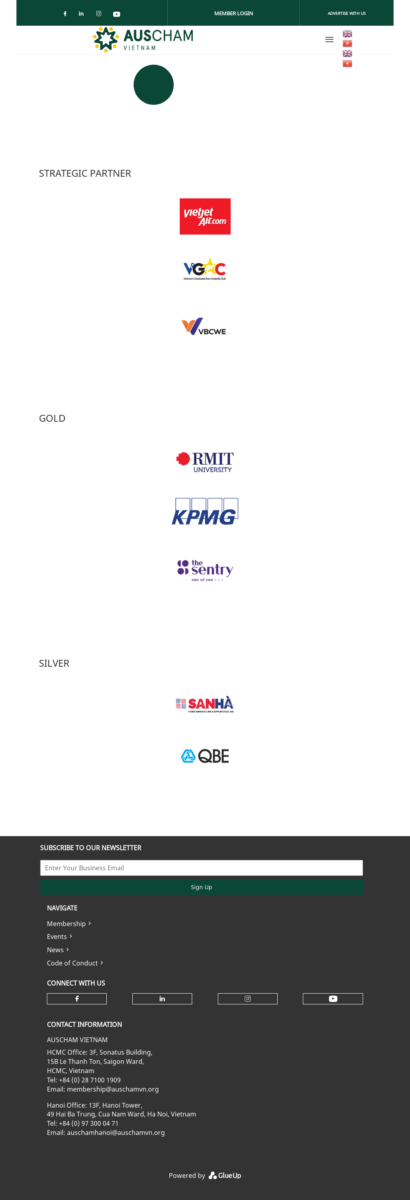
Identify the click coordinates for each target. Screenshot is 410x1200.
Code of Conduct (72, 963)
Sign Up (201, 887)
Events (57, 936)
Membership (66, 923)
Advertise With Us (346, 13)
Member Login (233, 13)
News (55, 949)
